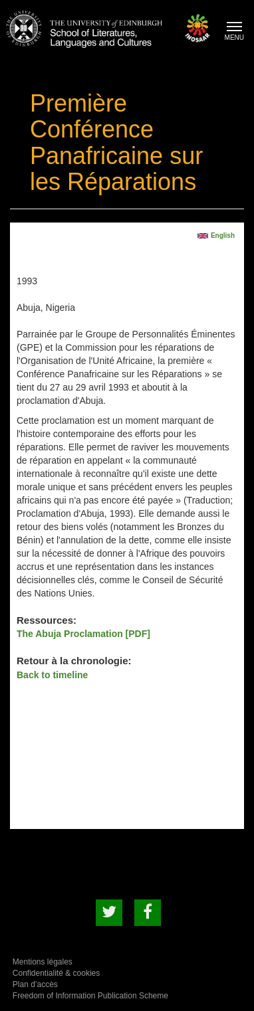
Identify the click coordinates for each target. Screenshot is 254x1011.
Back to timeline (52, 675)
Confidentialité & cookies (56, 973)
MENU (238, 33)
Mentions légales (42, 961)
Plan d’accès (35, 984)
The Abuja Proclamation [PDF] (83, 633)
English (223, 235)
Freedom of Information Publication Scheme (90, 995)
